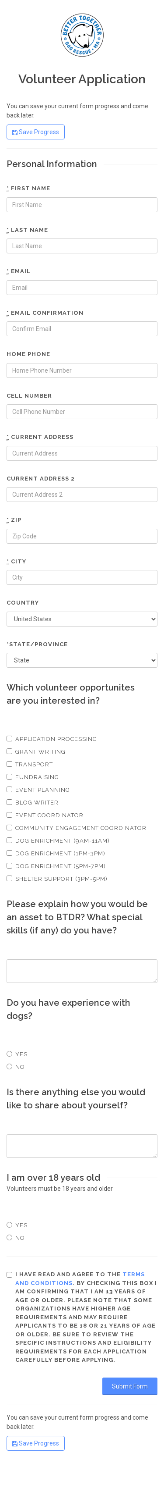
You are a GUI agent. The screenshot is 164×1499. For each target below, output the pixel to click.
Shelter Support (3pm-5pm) (57, 879)
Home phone (28, 354)
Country (23, 602)
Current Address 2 (41, 478)
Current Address (40, 437)
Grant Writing (36, 751)
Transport (30, 764)
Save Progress (35, 131)
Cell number (29, 395)
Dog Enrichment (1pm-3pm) (56, 853)
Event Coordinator (45, 815)
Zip (14, 519)
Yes (17, 1054)
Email (19, 271)
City (16, 561)
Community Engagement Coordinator (77, 828)
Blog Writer (33, 802)
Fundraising (33, 777)
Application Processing (52, 739)
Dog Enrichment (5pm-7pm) (56, 866)
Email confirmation (45, 313)
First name (28, 188)
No (16, 1067)
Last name (27, 230)
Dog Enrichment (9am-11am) (58, 840)
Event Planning (38, 790)
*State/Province (37, 644)
